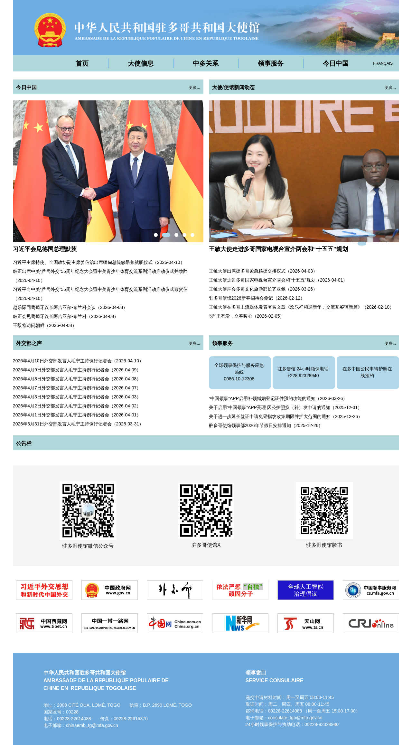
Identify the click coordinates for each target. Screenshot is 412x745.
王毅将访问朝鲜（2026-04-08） (45, 325)
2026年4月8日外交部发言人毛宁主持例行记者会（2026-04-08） (77, 378)
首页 (82, 63)
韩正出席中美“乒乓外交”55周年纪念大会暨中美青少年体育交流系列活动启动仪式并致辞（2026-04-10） (100, 276)
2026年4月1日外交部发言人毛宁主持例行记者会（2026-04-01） (77, 414)
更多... (194, 87)
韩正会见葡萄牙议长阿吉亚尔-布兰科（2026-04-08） (65, 316)
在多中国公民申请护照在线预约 (367, 372)
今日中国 (336, 63)
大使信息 (141, 63)
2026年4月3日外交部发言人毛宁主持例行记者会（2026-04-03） (77, 396)
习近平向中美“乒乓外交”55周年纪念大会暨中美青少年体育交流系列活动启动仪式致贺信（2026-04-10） (100, 294)
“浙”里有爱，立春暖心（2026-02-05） (247, 316)
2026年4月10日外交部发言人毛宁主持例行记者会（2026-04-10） (78, 360)
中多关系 (206, 63)
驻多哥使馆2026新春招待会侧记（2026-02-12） (257, 298)
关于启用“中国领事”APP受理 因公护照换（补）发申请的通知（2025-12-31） (285, 407)
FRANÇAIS (383, 63)
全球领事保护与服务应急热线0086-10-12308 (239, 372)
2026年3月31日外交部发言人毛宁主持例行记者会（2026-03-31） (78, 423)
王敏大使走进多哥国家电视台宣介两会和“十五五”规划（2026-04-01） (278, 280)
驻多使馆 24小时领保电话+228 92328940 (303, 372)
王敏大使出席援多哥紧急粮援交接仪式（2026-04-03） (263, 271)
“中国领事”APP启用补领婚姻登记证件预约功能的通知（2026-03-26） (278, 398)
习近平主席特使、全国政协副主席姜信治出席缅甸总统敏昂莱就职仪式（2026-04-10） (99, 262)
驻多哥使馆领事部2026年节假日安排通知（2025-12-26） (266, 425)
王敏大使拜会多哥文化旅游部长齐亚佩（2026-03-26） (263, 289)
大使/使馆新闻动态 (233, 87)
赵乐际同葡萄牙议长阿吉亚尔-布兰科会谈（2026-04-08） (70, 307)
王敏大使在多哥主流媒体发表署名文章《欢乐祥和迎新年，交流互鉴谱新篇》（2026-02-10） (301, 307)
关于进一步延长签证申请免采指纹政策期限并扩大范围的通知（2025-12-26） (286, 416)
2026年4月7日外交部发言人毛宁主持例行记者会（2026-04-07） (77, 387)
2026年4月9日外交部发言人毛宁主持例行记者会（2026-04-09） (77, 369)
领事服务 (271, 63)
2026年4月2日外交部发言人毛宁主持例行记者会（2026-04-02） (77, 405)
